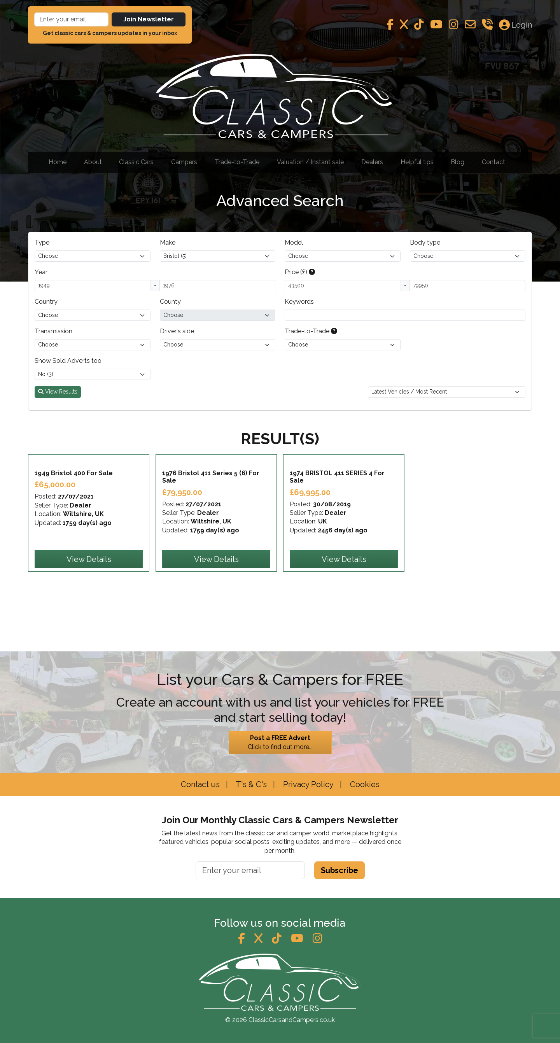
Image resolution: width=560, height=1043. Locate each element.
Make (167, 242)
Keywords (299, 301)
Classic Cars (136, 162)
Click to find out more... (280, 742)
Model (294, 242)
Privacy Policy (307, 784)
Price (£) (300, 272)
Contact (493, 162)
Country (46, 301)
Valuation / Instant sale (310, 162)
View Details (88, 602)
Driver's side (177, 331)
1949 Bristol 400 (74, 516)
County (170, 301)
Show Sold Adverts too (68, 360)
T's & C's (250, 784)
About (93, 162)
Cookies (364, 784)
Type (42, 242)
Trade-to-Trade (237, 162)
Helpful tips (417, 162)
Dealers (372, 162)
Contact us (200, 784)
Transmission (53, 331)
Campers (184, 162)
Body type (425, 242)
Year (41, 272)
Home (57, 162)
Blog (457, 162)
